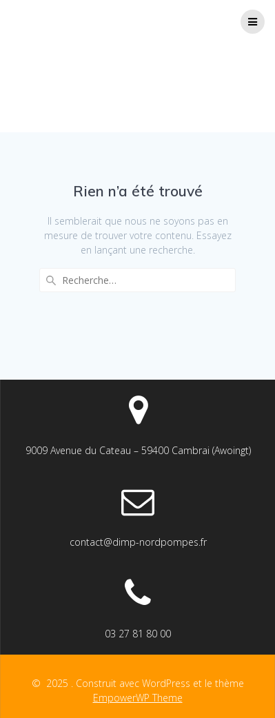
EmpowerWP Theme (138, 697)
